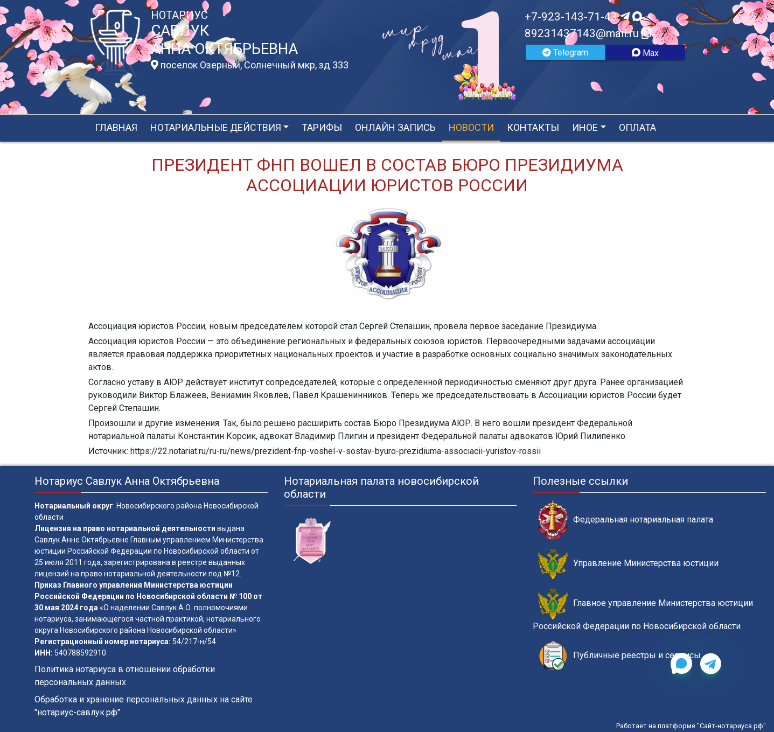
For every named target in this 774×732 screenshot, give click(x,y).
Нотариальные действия (215, 127)
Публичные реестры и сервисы (619, 656)
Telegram (565, 52)
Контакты (533, 127)
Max (645, 53)
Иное (585, 127)
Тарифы (322, 127)
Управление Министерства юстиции (628, 564)
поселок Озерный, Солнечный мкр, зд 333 (249, 65)
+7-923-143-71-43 (583, 16)
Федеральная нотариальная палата (625, 520)
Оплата (637, 127)
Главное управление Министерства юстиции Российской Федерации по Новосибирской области (643, 609)
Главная (116, 127)
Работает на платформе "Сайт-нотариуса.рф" (691, 726)
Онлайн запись (395, 127)
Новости (471, 127)
